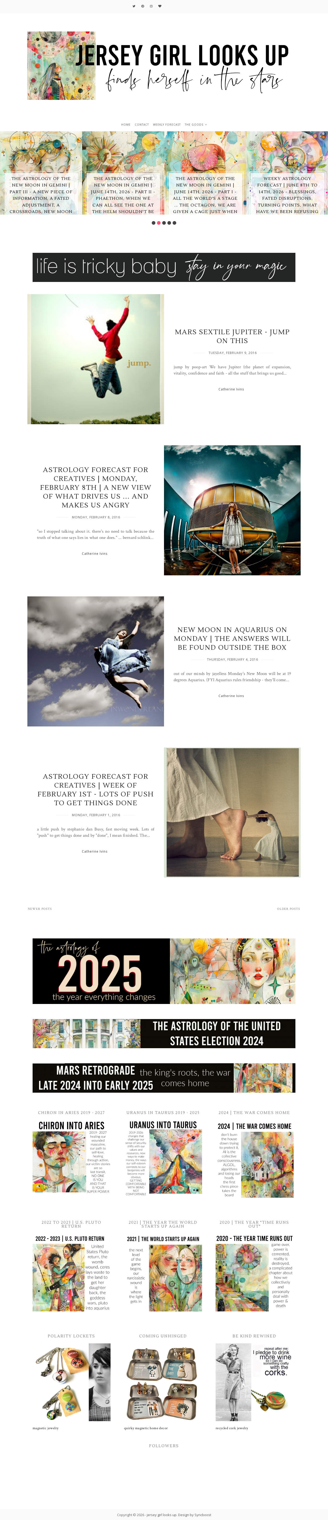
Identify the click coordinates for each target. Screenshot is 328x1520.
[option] (41, 173)
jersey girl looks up (162, 1514)
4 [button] (169, 223)
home (126, 124)
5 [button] (174, 223)
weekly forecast (167, 124)
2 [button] (159, 223)
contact (142, 124)
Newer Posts (40, 909)
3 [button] (164, 223)
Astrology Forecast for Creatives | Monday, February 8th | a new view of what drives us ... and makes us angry (95, 488)
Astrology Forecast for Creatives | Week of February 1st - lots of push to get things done (96, 790)
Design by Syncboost (194, 1514)
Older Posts (288, 909)
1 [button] (153, 223)
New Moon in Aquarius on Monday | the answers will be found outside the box (232, 639)
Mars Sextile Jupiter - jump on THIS (232, 336)
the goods (194, 124)
